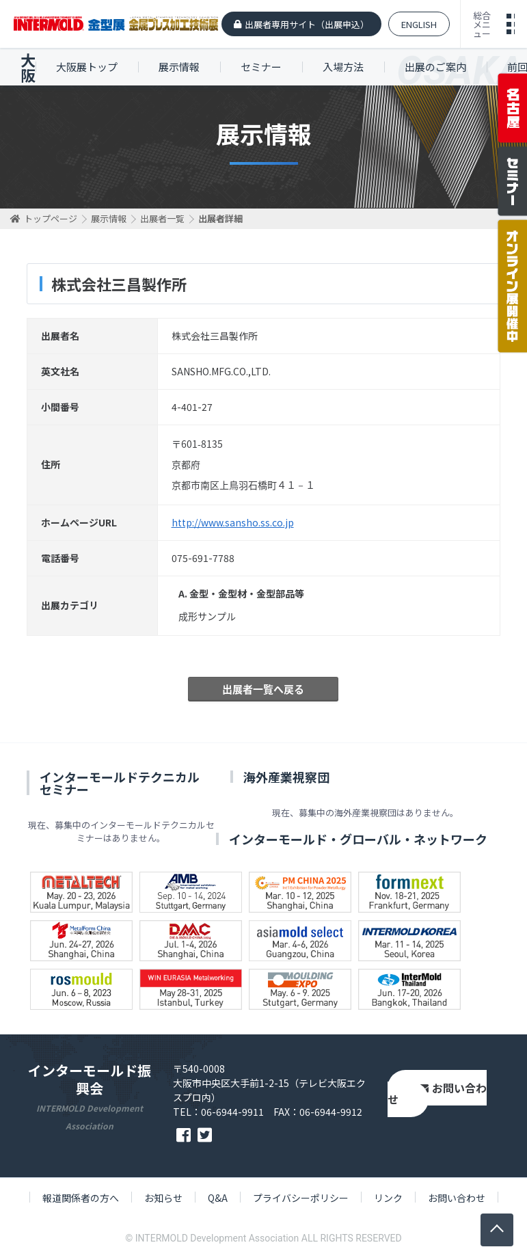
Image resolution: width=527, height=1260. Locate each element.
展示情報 (179, 67)
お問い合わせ (437, 1094)
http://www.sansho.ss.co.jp (233, 522)
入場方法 (343, 67)
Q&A (218, 1198)
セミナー (261, 67)
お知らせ (163, 1198)
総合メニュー (482, 24)
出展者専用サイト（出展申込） (307, 24)
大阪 (28, 67)
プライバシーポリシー (301, 1198)
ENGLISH (419, 24)
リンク (388, 1198)
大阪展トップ (87, 67)
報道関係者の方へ (80, 1198)
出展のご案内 (435, 67)
